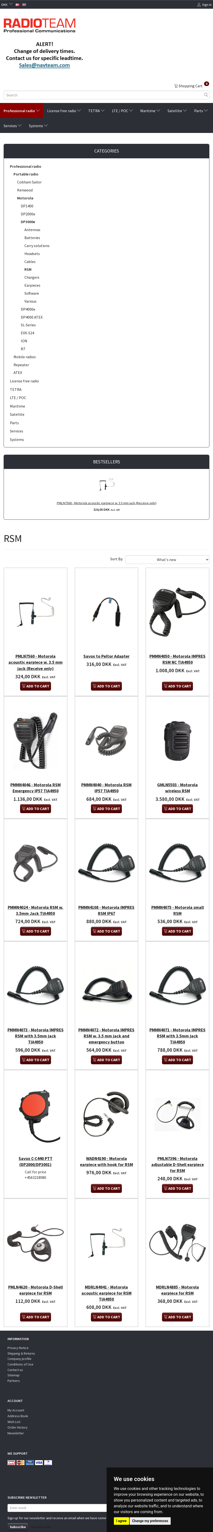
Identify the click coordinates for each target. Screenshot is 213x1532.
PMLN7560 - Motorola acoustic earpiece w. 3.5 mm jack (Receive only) (106, 503)
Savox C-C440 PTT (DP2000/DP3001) (35, 1151)
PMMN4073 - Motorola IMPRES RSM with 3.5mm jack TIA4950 (35, 1027)
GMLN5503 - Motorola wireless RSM (177, 783)
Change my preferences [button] (150, 1521)
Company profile (19, 1347)
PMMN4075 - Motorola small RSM (177, 904)
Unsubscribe (41, 1515)
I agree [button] (121, 1521)
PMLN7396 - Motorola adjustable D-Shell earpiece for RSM (177, 1154)
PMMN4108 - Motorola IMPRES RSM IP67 (106, 904)
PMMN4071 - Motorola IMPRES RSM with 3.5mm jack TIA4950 (177, 1027)
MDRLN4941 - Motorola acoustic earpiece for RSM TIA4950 (106, 1281)
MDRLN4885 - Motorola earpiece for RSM (177, 1278)
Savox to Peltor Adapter (106, 654)
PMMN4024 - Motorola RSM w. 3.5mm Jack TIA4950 (35, 904)
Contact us (15, 1358)
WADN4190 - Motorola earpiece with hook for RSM (106, 1151)
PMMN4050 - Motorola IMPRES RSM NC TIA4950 (177, 657)
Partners (13, 1368)
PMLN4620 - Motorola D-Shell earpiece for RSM (35, 1278)
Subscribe (18, 1515)
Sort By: (116, 558)
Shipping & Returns (21, 1341)
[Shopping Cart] (191, 85)
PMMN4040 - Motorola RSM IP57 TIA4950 (106, 783)
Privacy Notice (18, 1336)
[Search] (206, 95)
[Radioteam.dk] (39, 24)
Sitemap (13, 1363)
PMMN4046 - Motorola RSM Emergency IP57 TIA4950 (35, 783)
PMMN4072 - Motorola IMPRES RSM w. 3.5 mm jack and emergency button (106, 1027)
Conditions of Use (20, 1352)
